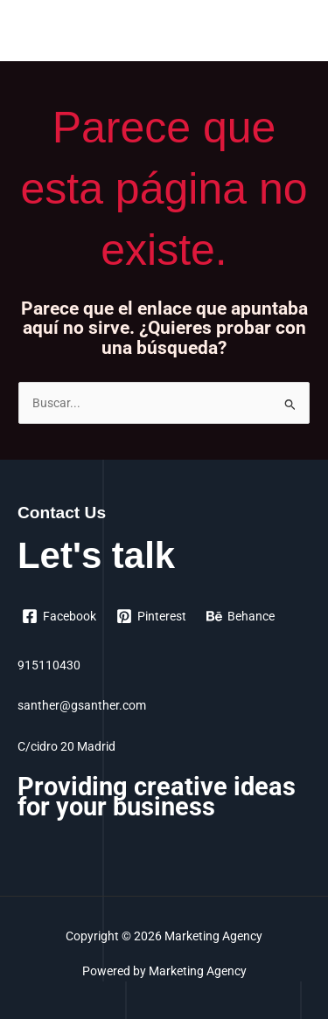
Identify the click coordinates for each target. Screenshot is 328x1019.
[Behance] (241, 616)
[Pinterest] (152, 616)
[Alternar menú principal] (293, 34)
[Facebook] (59, 616)
